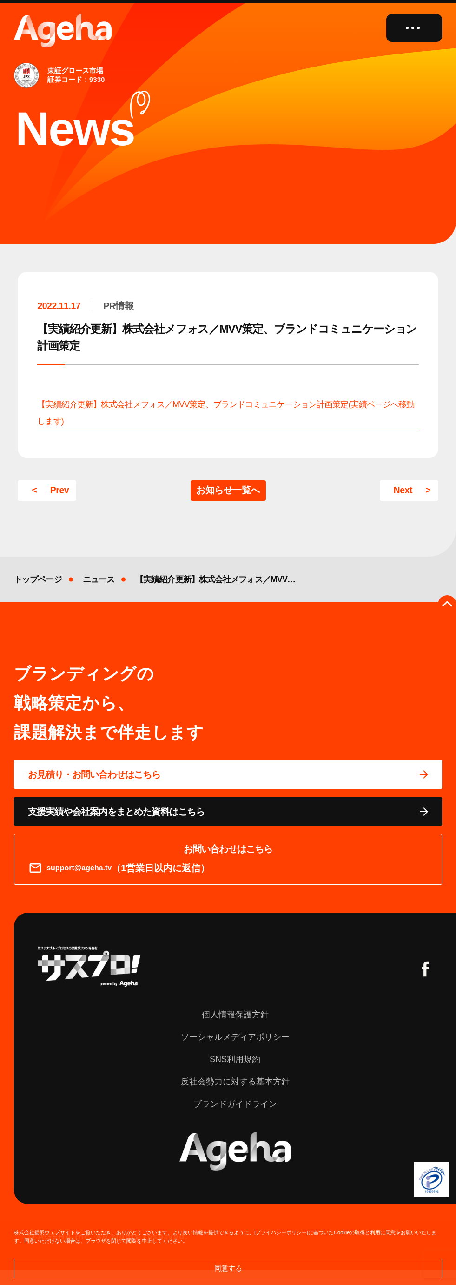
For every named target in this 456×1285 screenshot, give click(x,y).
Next (403, 490)
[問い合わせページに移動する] (228, 774)
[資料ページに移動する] (228, 811)
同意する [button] (228, 1268)
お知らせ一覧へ (228, 490)
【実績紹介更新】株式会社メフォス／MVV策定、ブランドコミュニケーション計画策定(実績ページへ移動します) (225, 413)
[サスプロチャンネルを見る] (89, 966)
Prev (59, 490)
